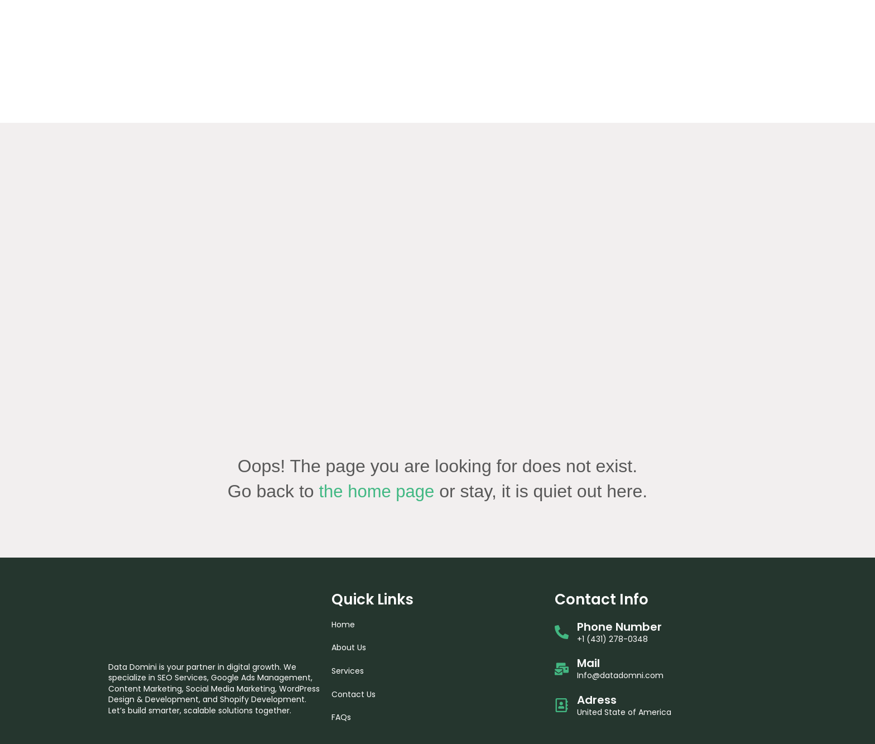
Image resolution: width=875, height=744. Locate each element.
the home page (376, 409)
